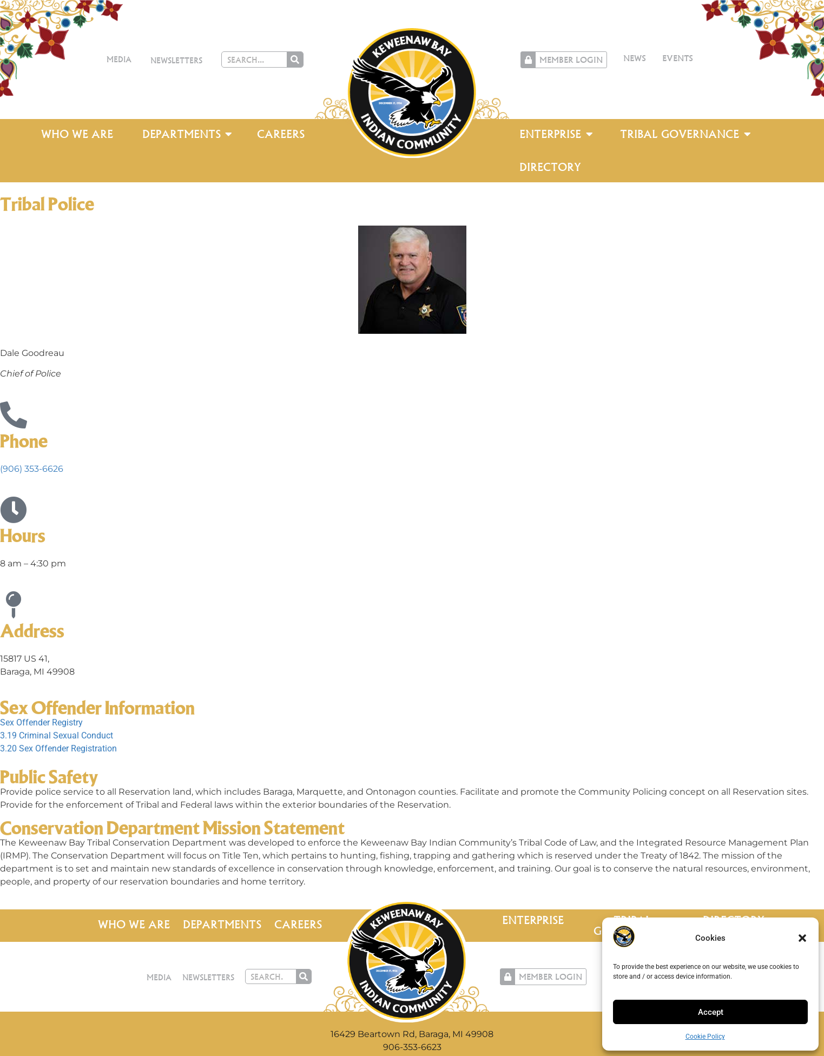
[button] (802, 938)
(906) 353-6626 (31, 469)
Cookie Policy (705, 1036)
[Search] (295, 59)
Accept (710, 1012)
